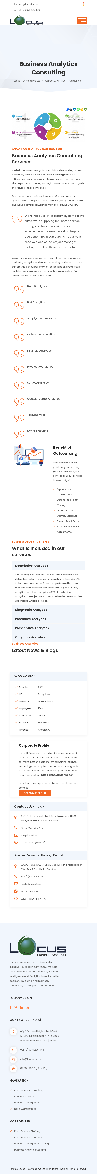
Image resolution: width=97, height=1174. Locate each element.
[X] (70, 109)
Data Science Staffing (27, 1131)
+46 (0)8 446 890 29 (32, 876)
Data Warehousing (25, 1109)
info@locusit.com (28, 4)
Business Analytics (25, 1096)
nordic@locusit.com (32, 884)
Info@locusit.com (30, 835)
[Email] (85, 109)
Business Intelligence (26, 1102)
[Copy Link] (81, 109)
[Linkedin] (74, 109)
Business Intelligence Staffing (31, 1143)
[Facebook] (67, 109)
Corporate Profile (35, 793)
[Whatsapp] (78, 109)
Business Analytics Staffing (30, 1150)
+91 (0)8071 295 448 (28, 9)
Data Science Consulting (28, 1090)
